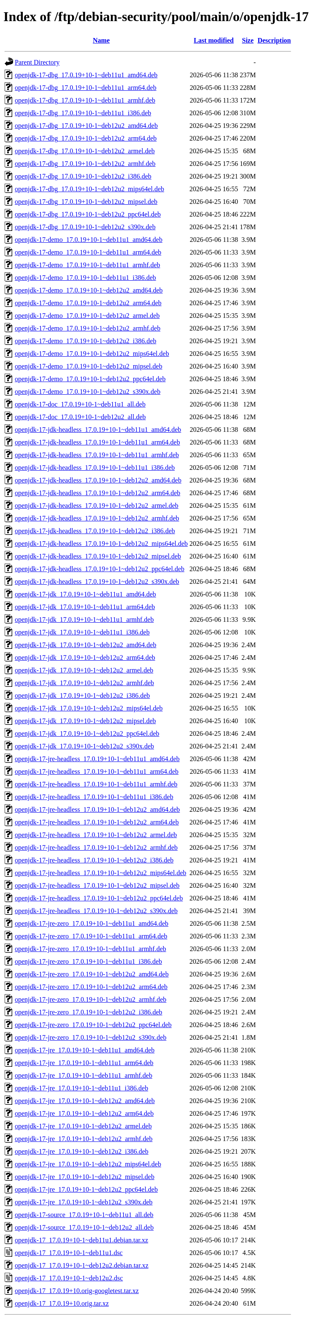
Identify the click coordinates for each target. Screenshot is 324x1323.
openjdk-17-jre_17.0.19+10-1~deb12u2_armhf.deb (84, 1138)
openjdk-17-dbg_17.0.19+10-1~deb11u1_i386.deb (83, 113)
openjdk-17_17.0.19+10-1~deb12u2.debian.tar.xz (81, 1265)
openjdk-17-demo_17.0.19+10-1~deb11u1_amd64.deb (88, 239)
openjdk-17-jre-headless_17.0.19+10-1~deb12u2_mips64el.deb (100, 872)
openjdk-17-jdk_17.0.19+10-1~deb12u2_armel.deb (84, 670)
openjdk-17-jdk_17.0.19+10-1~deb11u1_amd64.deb (85, 594)
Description (274, 40)
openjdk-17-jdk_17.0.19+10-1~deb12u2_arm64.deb (85, 657)
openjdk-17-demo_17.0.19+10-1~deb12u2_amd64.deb (89, 290)
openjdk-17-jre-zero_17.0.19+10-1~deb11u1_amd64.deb (91, 923)
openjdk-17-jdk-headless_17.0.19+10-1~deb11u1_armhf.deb (97, 454)
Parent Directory (37, 62)
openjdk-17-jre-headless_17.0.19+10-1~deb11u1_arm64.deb (96, 771)
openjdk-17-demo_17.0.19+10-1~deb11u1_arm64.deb (88, 252)
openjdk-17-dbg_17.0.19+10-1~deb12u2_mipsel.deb (86, 201)
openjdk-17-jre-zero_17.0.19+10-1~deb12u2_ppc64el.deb (93, 1024)
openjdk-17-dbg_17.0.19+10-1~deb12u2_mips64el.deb (89, 188)
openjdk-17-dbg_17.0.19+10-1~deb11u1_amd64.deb (86, 75)
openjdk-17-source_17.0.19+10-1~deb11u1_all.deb (84, 1214)
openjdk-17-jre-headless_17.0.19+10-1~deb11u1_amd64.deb (97, 758)
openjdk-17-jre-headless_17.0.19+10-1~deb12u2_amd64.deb (97, 809)
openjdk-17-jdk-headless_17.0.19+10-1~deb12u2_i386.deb (95, 530)
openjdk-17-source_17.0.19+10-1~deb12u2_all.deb (84, 1227)
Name (101, 40)
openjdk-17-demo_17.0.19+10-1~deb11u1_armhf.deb (87, 264)
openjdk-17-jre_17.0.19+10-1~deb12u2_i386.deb (81, 1151)
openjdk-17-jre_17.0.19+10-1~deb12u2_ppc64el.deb (86, 1189)
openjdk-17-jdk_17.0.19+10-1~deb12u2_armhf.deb (84, 682)
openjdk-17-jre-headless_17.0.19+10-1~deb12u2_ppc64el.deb (99, 898)
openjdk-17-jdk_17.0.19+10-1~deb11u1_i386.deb (82, 632)
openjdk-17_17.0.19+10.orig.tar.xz (62, 1303)
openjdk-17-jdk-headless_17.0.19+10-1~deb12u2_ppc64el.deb (99, 568)
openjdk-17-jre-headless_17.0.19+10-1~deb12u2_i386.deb (94, 860)
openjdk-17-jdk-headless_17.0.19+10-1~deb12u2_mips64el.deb (101, 543)
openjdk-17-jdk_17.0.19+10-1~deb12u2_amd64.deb (85, 644)
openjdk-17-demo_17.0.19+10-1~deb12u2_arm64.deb (88, 302)
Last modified (214, 40)
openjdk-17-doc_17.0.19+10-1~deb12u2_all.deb (80, 416)
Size (248, 40)
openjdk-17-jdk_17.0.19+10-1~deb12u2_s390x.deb (84, 746)
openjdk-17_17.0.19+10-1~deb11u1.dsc (69, 1252)
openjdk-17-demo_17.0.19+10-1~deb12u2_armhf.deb (87, 328)
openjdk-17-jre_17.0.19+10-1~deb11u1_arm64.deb (84, 1062)
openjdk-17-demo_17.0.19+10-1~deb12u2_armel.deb (87, 315)
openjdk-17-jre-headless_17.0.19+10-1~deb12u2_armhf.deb (96, 847)
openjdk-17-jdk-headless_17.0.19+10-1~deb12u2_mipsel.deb (98, 556)
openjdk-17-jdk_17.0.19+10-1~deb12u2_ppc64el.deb (87, 733)
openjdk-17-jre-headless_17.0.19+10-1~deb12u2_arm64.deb (97, 822)
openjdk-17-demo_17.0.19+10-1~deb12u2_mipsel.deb (88, 366)
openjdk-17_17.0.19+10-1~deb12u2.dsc (69, 1278)
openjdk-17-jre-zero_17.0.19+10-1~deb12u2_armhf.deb (90, 999)
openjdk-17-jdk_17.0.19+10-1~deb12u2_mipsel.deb (85, 720)
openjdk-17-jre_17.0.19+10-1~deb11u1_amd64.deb (84, 1050)
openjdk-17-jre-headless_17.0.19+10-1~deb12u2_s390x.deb (96, 910)
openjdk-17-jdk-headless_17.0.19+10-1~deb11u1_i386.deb (95, 467)
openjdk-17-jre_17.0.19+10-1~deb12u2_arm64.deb (84, 1113)
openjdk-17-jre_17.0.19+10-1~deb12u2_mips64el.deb (88, 1164)
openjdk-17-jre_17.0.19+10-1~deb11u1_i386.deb (81, 1088)
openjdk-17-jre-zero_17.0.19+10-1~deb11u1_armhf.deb (90, 948)
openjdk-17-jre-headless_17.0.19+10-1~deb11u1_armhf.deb (96, 784)
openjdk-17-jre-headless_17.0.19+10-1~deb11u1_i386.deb (94, 796)
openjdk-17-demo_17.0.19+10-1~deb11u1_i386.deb (85, 277)
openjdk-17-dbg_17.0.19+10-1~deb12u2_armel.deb (85, 151)
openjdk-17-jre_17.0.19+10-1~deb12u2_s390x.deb (84, 1202)
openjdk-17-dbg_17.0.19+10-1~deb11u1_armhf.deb (85, 100)
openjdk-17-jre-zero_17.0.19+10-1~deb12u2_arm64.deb (91, 986)
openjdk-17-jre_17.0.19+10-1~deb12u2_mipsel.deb (84, 1176)
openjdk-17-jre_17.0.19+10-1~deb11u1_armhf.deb (83, 1075)
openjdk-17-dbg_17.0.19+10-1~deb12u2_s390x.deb (85, 226)
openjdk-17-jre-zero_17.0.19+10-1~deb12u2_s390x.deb (90, 1037)
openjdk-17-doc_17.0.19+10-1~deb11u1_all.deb (80, 404)
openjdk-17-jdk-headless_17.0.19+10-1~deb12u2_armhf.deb (97, 518)
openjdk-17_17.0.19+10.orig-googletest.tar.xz (77, 1290)
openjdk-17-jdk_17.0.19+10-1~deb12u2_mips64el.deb (89, 708)
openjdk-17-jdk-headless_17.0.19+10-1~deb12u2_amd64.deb (98, 480)
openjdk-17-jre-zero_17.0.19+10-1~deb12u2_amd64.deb (92, 974)
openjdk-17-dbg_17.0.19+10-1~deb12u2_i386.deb (83, 176)
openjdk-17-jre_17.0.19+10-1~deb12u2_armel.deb (83, 1126)
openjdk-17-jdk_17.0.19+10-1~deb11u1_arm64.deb (85, 606)
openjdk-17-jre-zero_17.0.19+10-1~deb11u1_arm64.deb (91, 936)
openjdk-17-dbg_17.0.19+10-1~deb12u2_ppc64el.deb (88, 214)
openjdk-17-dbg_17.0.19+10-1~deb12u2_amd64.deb (86, 125)
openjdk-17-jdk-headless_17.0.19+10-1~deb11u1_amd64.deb (98, 429)
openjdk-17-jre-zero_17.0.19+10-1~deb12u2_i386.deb (88, 1012)
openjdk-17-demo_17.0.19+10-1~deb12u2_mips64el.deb (92, 353)
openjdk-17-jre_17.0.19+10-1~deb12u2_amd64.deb (85, 1100)
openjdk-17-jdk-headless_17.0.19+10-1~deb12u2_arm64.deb (97, 492)
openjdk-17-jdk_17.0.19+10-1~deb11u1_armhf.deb (84, 619)
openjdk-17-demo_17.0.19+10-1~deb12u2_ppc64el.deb (90, 378)
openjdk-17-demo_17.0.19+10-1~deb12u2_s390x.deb (87, 391)
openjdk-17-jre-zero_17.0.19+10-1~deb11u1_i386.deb (88, 961)
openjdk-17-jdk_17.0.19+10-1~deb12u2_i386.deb (82, 695)
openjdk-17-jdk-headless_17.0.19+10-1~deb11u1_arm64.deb (97, 442)
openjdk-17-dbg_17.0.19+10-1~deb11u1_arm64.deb (86, 87)
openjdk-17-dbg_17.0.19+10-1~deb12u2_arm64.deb (86, 138)
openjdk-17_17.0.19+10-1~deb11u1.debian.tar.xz (81, 1240)
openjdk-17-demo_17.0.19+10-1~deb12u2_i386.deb (85, 340)
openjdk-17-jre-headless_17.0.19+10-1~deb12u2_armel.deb (96, 834)
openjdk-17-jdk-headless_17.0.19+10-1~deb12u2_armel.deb (96, 505)
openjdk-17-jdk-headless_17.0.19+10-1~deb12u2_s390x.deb (97, 581)
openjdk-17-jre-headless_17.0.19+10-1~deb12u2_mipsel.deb (97, 885)
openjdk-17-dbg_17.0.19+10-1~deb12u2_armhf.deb (85, 163)
